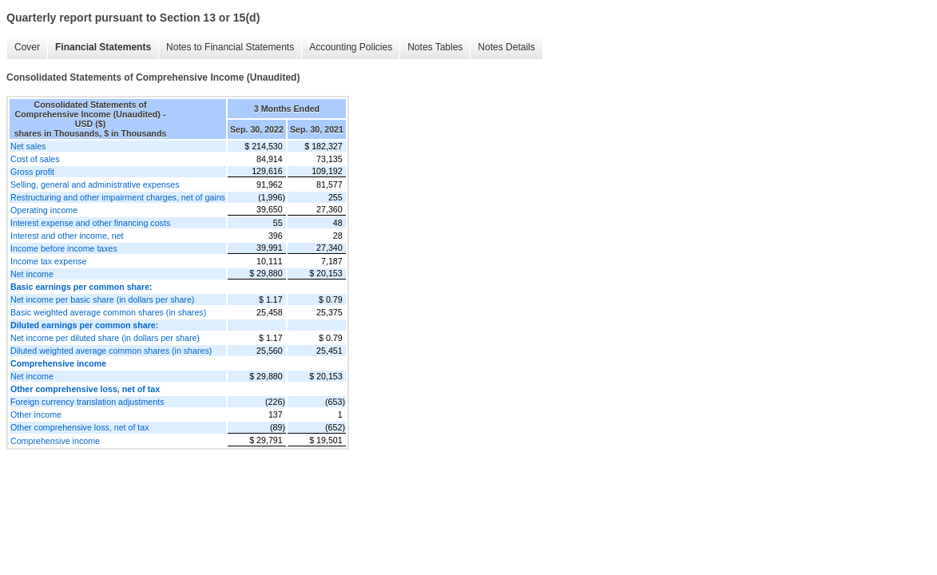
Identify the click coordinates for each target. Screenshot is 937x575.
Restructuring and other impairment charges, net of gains (117, 197)
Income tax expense (48, 261)
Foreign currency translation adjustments (87, 401)
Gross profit (32, 171)
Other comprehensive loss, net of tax (79, 427)
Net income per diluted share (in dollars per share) (105, 338)
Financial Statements (103, 47)
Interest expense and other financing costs (90, 223)
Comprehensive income (55, 441)
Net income (32, 274)
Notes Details (506, 47)
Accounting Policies (350, 47)
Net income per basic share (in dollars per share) (102, 299)
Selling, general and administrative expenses (94, 184)
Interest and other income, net (67, 235)
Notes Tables (435, 47)
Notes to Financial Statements (230, 47)
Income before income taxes (63, 248)
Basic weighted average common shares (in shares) (108, 312)
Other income (36, 414)
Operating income (43, 210)
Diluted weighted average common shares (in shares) (111, 350)
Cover (27, 47)
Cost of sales (35, 159)
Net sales (28, 146)
